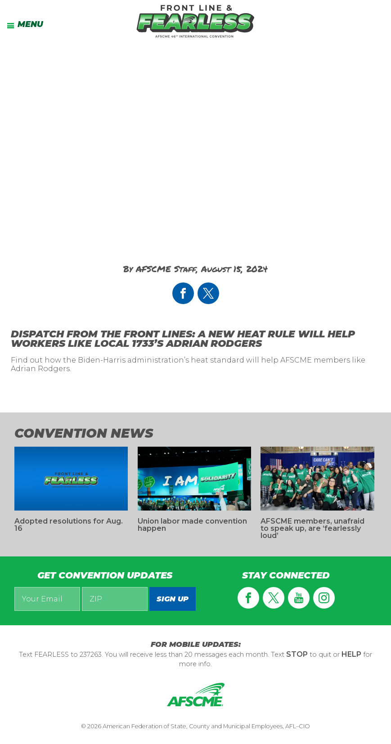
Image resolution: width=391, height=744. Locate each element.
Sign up (173, 599)
